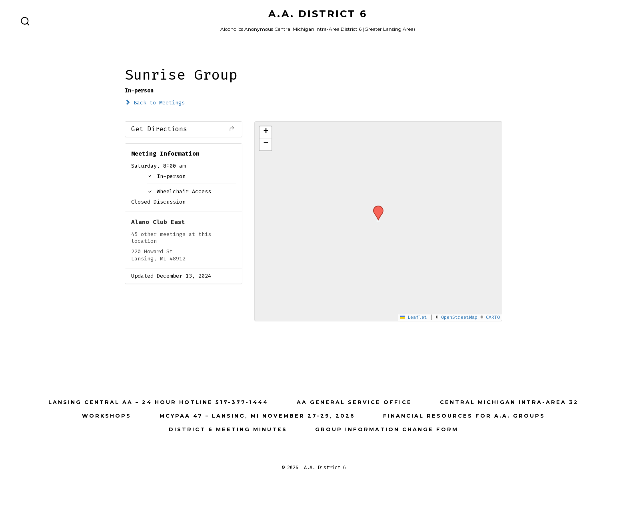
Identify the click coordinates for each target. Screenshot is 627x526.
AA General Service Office (354, 402)
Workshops (106, 416)
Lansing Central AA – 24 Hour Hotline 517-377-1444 (158, 402)
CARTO (493, 317)
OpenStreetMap (459, 317)
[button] (375, 208)
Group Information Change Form (386, 429)
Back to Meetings (155, 102)
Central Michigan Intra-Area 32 (509, 402)
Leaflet (413, 317)
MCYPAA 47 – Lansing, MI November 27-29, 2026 (257, 416)
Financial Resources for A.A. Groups (464, 416)
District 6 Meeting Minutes (228, 429)
